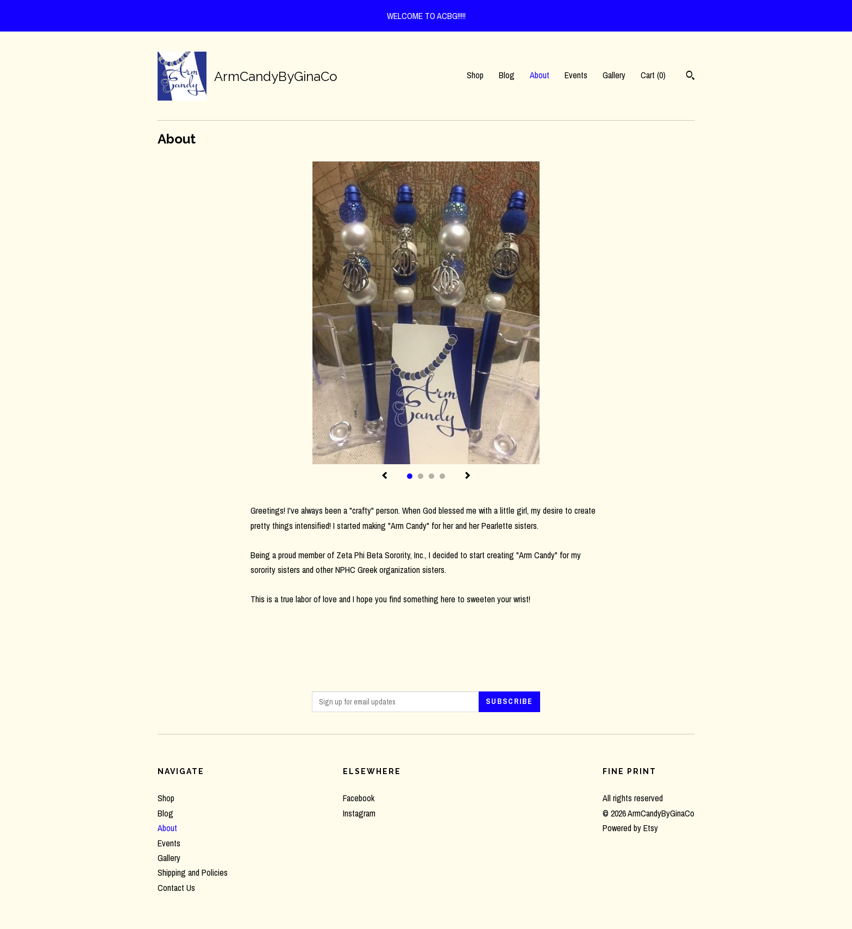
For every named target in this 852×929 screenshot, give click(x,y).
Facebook (358, 798)
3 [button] (431, 476)
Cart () (653, 75)
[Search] (690, 77)
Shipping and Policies (193, 872)
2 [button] (420, 476)
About (539, 75)
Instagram (359, 813)
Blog (507, 75)
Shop (475, 75)
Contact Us (176, 888)
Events (576, 75)
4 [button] (442, 476)
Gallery (614, 75)
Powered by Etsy (630, 828)
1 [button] (409, 476)
